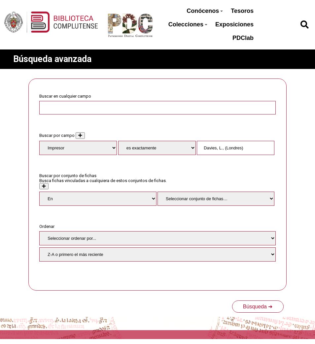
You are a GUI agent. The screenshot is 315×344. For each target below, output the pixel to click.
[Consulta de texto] (235, 148)
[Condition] (97, 199)
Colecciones (187, 24)
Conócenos (205, 11)
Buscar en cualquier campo (65, 96)
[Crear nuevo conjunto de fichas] (44, 186)
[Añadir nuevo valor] (80, 135)
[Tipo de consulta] (157, 148)
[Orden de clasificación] (157, 254)
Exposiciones (234, 24)
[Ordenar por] (157, 238)
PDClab (243, 38)
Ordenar (46, 226)
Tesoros (242, 11)
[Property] (78, 148)
